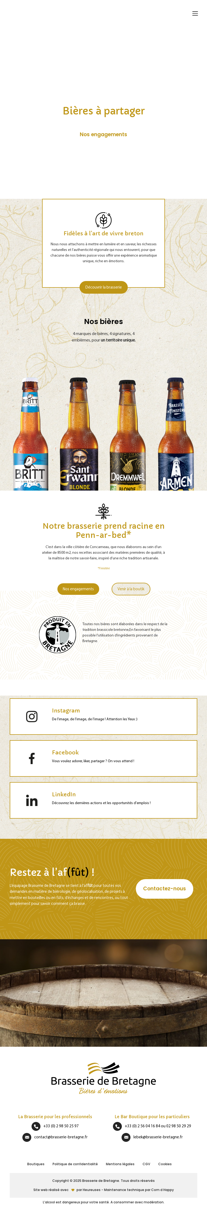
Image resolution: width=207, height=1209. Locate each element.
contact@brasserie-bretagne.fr (61, 1136)
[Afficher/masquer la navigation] (195, 13)
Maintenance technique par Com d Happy (139, 1190)
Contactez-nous (164, 888)
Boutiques (35, 1164)
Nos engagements (78, 588)
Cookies (165, 1164)
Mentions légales (120, 1164)
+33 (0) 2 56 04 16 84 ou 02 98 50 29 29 (158, 1125)
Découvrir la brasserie (103, 287)
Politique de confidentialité (75, 1164)
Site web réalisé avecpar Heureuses (67, 1190)
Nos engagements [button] (103, 134)
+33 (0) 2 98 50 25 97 (61, 1125)
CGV (146, 1164)
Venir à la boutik (131, 588)
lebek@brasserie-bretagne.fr (158, 1136)
